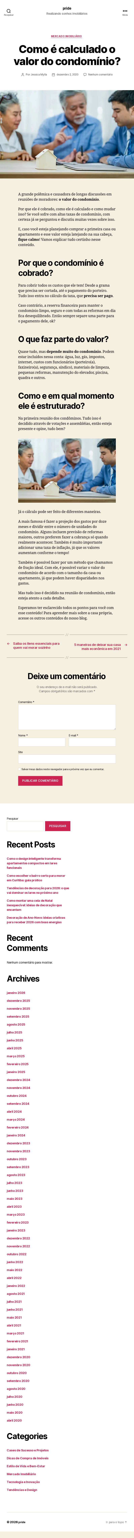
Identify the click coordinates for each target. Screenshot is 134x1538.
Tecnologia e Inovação (23, 1488)
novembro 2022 (18, 1252)
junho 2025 (15, 1046)
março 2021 (15, 1340)
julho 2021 (14, 1308)
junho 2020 (15, 1411)
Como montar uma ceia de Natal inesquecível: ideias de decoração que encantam (34, 911)
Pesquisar (12, 825)
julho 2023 (14, 1189)
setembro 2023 (18, 1173)
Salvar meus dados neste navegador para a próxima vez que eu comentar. (63, 775)
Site (20, 758)
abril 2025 (14, 1054)
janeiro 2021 (16, 1355)
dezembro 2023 (18, 1149)
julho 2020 (14, 1403)
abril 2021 (14, 1332)
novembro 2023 (18, 1157)
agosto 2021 (16, 1300)
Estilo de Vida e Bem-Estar (26, 1472)
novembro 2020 (18, 1371)
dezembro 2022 (18, 1244)
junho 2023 (15, 1197)
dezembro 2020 (18, 1363)
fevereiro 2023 (18, 1229)
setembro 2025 (18, 1023)
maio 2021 (14, 1324)
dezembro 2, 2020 (67, 75)
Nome (23, 741)
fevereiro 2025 (18, 1070)
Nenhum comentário (101, 75)
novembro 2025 (18, 1015)
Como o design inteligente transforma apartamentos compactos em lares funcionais (34, 869)
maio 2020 (15, 1419)
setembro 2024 (18, 1110)
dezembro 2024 (18, 1086)
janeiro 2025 (16, 1078)
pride (67, 8)
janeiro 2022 (16, 1292)
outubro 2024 (17, 1102)
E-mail (73, 741)
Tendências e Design (22, 1496)
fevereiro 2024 (18, 1134)
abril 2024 (14, 1118)
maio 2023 (14, 1205)
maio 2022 (14, 1276)
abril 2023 (14, 1213)
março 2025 (16, 1062)
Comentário (26, 708)
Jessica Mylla (37, 75)
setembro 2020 (18, 1387)
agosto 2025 (16, 1031)
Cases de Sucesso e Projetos (28, 1456)
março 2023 (16, 1221)
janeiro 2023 (16, 1237)
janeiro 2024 (16, 1142)
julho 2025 (14, 1039)
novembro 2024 (18, 1094)
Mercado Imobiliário (67, 37)
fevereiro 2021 (17, 1347)
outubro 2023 (17, 1165)
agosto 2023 (16, 1181)
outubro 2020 (17, 1379)
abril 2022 (14, 1284)
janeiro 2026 (16, 999)
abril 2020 (14, 1427)
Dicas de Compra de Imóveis (27, 1464)
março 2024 (16, 1126)
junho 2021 (15, 1316)
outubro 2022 (16, 1260)
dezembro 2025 (18, 1007)
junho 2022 (15, 1268)
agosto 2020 (16, 1395)
